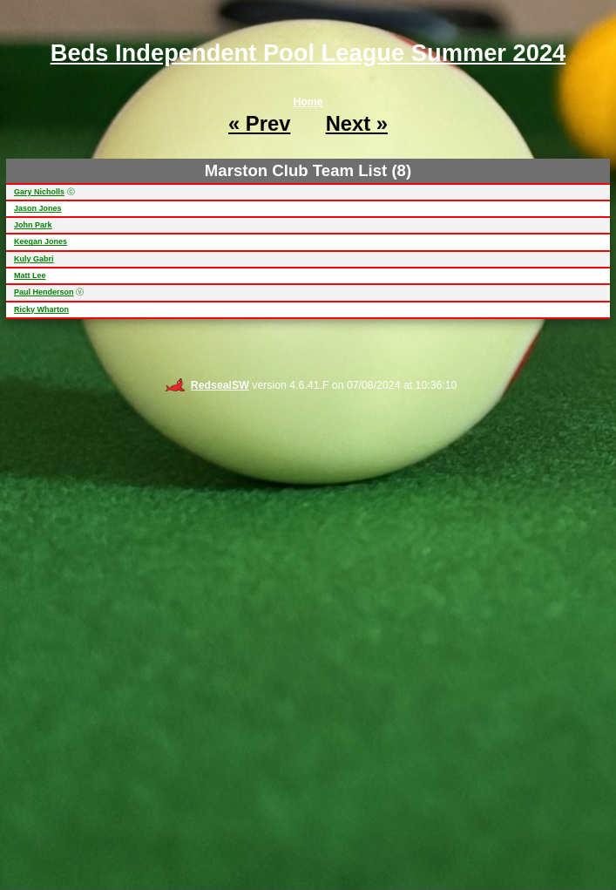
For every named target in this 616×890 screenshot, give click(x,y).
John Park (33, 225)
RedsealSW (207, 385)
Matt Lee (30, 275)
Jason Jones (38, 208)
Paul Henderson (44, 292)
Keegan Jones (40, 241)
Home (307, 102)
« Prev (259, 123)
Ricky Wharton (41, 309)
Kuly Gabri (34, 259)
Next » (357, 123)
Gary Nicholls (39, 191)
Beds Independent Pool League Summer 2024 (308, 52)
